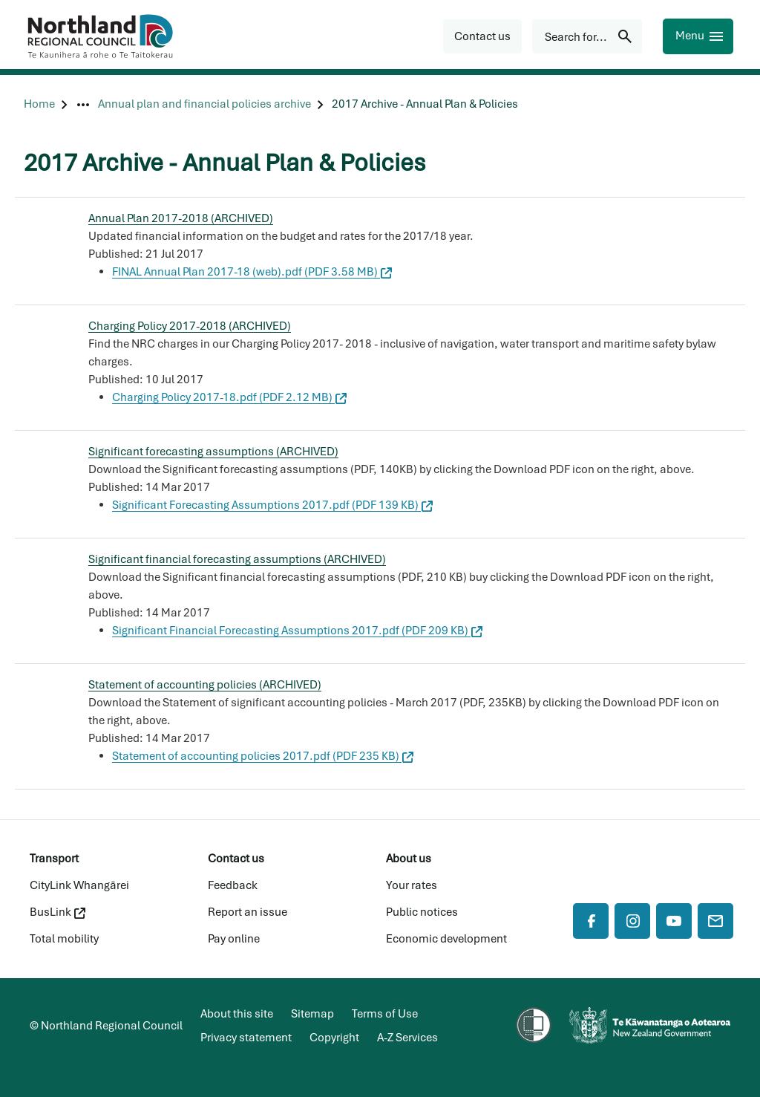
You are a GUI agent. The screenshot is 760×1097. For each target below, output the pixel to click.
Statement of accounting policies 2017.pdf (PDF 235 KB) (262, 756)
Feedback (233, 885)
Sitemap (312, 1013)
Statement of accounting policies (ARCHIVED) (204, 684)
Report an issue (247, 912)
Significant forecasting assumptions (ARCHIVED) (213, 451)
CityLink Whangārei (79, 885)
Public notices (422, 912)
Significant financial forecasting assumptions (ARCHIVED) (237, 559)
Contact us (236, 858)
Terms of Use (385, 1013)
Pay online (234, 938)
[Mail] (715, 921)
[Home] (39, 104)
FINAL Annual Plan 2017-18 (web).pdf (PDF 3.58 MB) (252, 271)
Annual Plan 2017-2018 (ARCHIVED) (180, 218)
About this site (236, 1013)
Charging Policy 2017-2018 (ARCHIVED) (189, 326)
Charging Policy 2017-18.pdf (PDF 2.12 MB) (229, 397)
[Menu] (698, 36)
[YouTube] (674, 921)
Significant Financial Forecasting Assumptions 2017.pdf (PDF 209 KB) (297, 630)
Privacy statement (246, 1037)
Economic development (446, 938)
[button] (482, 36)
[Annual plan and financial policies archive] (204, 104)
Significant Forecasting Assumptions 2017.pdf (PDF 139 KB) (272, 505)
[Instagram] (632, 921)
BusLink (57, 912)
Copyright (334, 1037)
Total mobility (64, 938)
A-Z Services (407, 1037)
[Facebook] (591, 921)
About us (408, 858)
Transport (54, 858)
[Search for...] (587, 36)
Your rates (411, 885)
